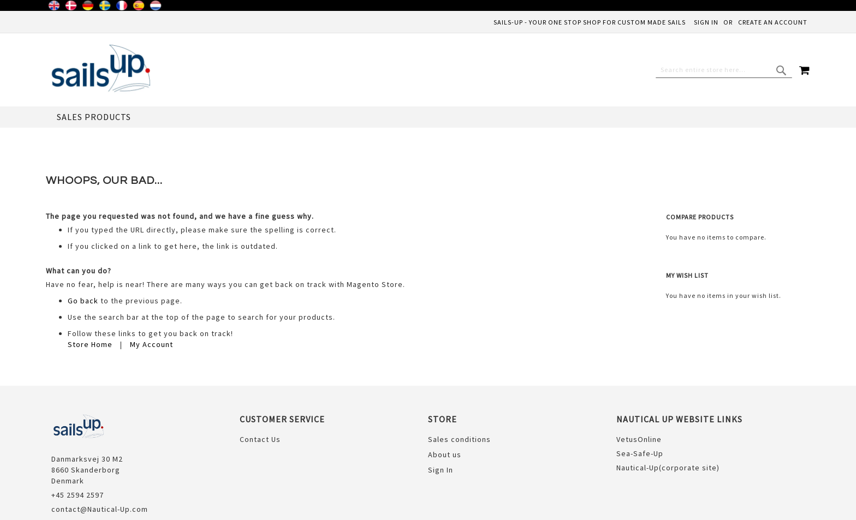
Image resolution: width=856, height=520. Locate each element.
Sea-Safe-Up (639, 409)
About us (444, 410)
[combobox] (724, 70)
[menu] (428, 117)
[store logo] (98, 70)
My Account (151, 299)
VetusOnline (639, 394)
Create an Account (772, 22)
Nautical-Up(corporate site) (668, 423)
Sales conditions (459, 394)
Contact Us (260, 394)
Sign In (706, 22)
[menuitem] (94, 117)
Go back (83, 256)
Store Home (90, 299)
